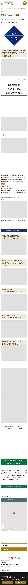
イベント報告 (5, 549)
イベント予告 (5, 545)
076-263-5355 (7, 566)
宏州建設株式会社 (5, 560)
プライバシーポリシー (16, 577)
